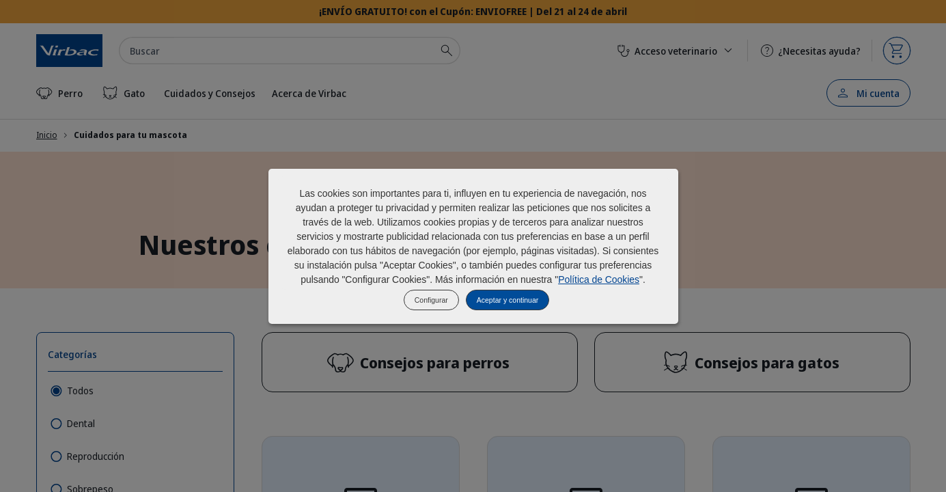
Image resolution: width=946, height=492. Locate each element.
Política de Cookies (598, 279)
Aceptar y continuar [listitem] (507, 300)
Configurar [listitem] (431, 300)
